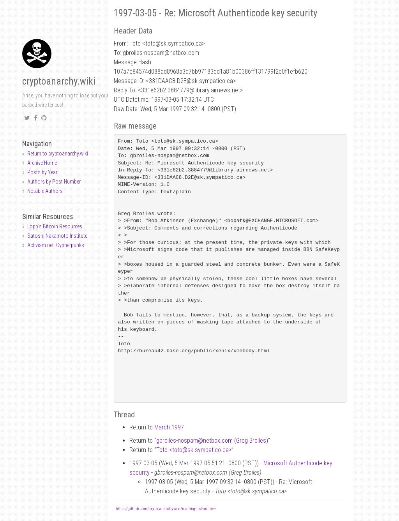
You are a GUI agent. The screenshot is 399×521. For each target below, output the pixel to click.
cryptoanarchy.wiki (58, 81)
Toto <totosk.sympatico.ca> (193, 450)
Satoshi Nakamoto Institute (57, 236)
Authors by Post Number (54, 181)
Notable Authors (45, 191)
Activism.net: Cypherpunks (55, 245)
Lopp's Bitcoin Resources (54, 226)
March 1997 (169, 427)
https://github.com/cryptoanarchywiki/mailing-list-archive (165, 508)
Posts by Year (42, 172)
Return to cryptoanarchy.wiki (57, 153)
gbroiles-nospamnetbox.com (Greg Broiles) (212, 440)
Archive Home (42, 163)
